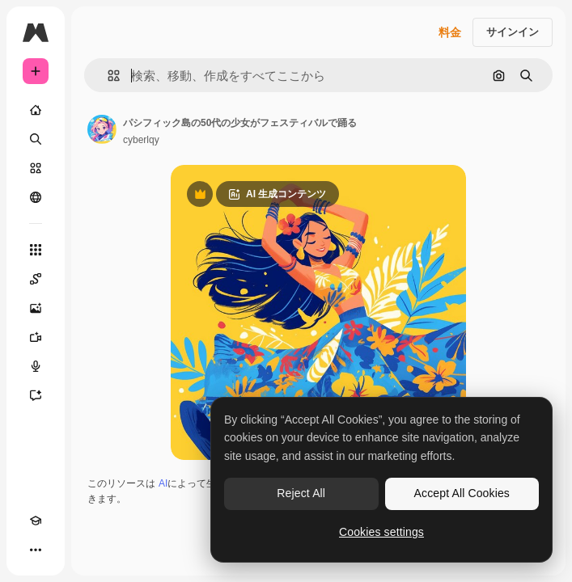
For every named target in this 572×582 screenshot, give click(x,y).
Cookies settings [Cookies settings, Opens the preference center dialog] (381, 531)
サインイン (512, 32)
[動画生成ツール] (36, 337)
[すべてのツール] (36, 250)
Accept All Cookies (462, 493)
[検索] (36, 139)
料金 (450, 32)
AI (163, 483)
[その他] (36, 550)
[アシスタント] (36, 395)
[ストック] (36, 168)
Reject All (301, 493)
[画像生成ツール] (36, 308)
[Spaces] (36, 279)
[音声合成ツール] (36, 366)
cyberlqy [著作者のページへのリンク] (141, 140)
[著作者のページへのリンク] (102, 129)
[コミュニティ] (36, 197)
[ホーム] (36, 110)
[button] (107, 76)
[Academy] (36, 521)
